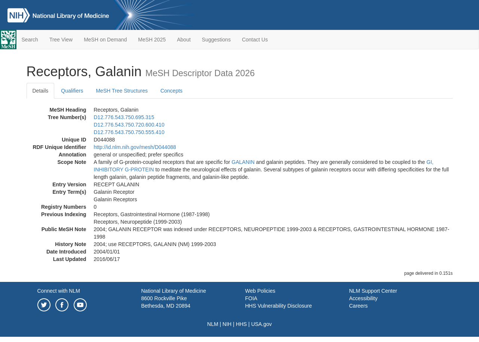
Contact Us (255, 40)
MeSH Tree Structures (122, 91)
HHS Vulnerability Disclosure (278, 306)
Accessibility (363, 298)
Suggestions (216, 40)
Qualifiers (72, 91)
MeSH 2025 (152, 40)
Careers (358, 306)
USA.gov (261, 324)
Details (41, 91)
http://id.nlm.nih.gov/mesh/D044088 (135, 147)
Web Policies (260, 291)
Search (30, 40)
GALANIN (242, 162)
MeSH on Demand (105, 40)
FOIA (251, 298)
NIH (226, 324)
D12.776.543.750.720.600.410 (129, 125)
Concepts (171, 91)
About (184, 40)
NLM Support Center (373, 291)
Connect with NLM (58, 291)
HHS (241, 324)
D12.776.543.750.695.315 (124, 117)
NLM (212, 324)
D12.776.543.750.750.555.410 (129, 132)
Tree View (61, 40)
